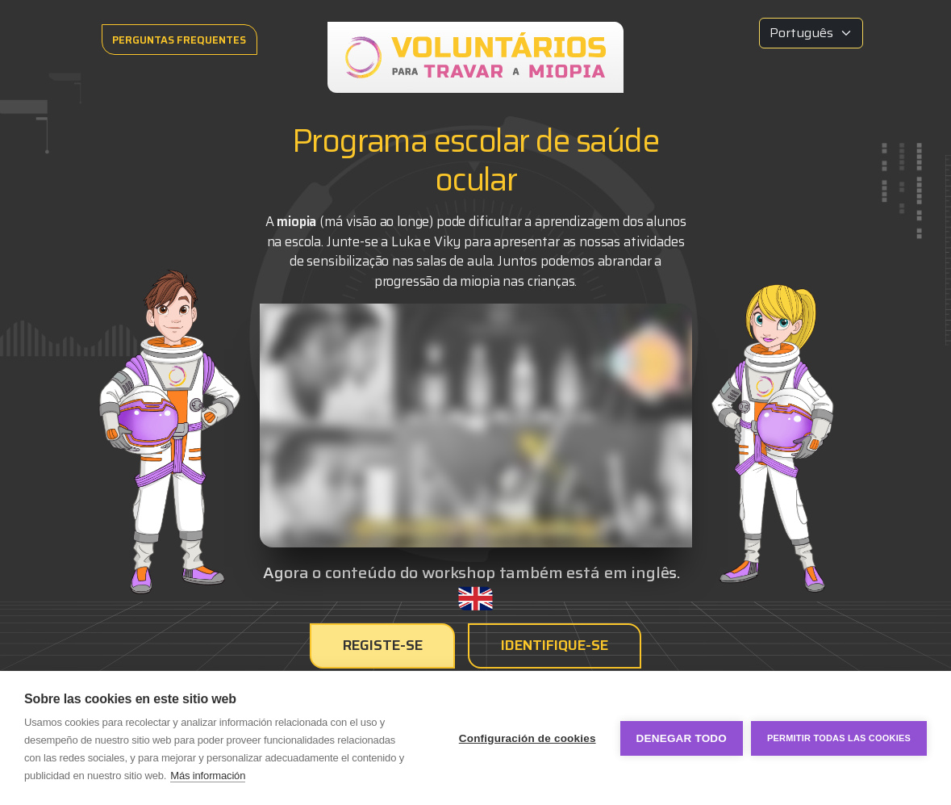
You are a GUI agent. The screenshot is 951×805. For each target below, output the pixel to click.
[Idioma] (811, 33)
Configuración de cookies (527, 738)
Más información (207, 775)
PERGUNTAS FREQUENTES (179, 39)
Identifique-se (555, 645)
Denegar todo (681, 738)
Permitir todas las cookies (839, 738)
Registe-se (383, 645)
